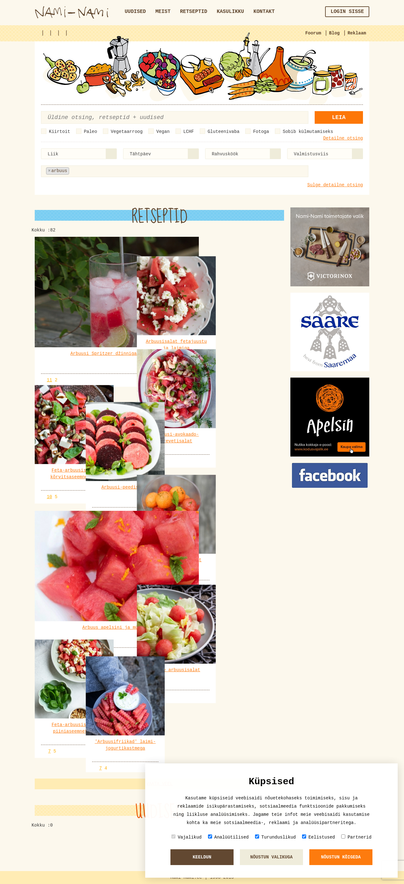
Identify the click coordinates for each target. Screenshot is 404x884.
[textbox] (102, 171)
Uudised (135, 12)
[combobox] (79, 153)
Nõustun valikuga (271, 857)
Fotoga (261, 131)
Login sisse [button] (347, 12)
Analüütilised (228, 837)
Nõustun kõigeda (341, 857)
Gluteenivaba (224, 131)
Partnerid (356, 837)
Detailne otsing (343, 138)
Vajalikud (186, 837)
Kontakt (264, 12)
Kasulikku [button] (230, 12)
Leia (339, 117)
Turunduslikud (275, 837)
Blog (334, 33)
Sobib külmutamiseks (308, 131)
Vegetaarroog (127, 131)
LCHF (188, 131)
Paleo (90, 131)
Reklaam (357, 33)
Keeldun (202, 857)
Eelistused (318, 837)
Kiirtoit (59, 131)
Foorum (313, 33)
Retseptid (193, 12)
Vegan (162, 131)
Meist (162, 12)
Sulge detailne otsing (335, 185)
